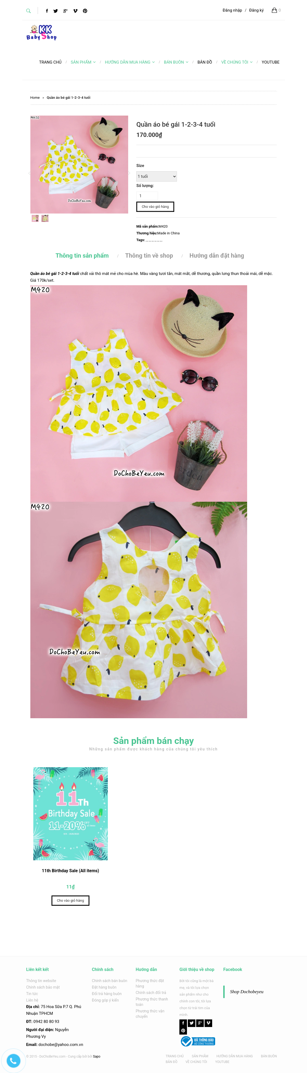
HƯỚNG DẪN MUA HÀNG (130, 62)
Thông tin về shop (149, 255)
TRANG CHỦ (175, 1056)
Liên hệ (32, 1000)
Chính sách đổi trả (151, 992)
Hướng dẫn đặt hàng (216, 255)
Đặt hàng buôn (104, 987)
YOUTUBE (222, 1062)
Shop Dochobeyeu (246, 991)
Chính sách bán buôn (109, 981)
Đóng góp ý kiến (105, 1000)
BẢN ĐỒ (171, 1062)
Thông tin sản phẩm (82, 255)
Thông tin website (41, 981)
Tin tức (32, 994)
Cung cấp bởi (77, 1056)
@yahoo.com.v (67, 1044)
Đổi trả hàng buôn (107, 994)
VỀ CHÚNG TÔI (237, 62)
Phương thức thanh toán (152, 1002)
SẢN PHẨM (83, 62)
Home (35, 98)
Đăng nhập (232, 10)
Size (140, 165)
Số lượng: (145, 185)
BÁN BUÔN (176, 62)
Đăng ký (256, 10)
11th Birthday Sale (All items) (70, 873)
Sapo (96, 1056)
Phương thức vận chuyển (150, 1014)
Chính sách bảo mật (43, 987)
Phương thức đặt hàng (150, 983)
